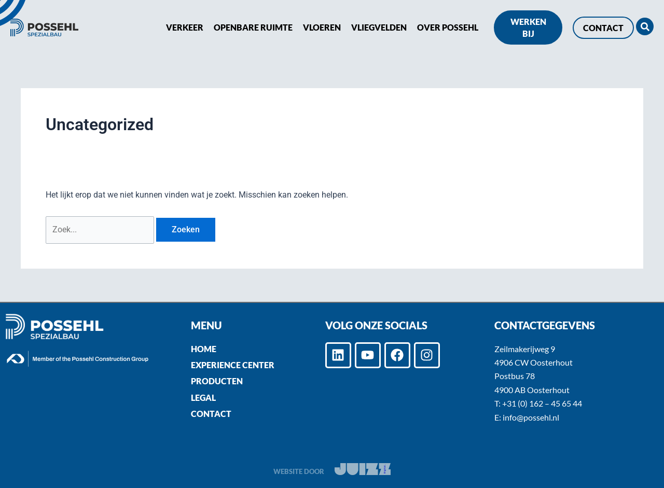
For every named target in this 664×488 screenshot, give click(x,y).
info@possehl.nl (531, 417)
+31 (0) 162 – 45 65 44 (542, 403)
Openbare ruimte (253, 27)
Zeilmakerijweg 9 (524, 349)
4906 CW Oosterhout (533, 362)
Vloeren (322, 27)
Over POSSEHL (447, 27)
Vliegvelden (379, 27)
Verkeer (184, 27)
